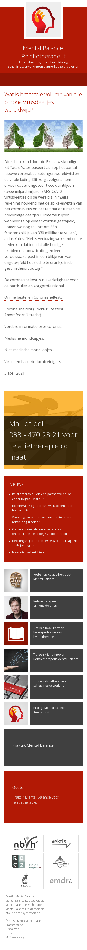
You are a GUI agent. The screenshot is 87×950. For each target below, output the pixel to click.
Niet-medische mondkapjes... (29, 349)
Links (9, 933)
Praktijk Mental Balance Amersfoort (34, 713)
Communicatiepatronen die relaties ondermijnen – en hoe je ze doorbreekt (39, 531)
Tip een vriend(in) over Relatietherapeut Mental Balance (41, 660)
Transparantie (14, 925)
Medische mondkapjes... (24, 338)
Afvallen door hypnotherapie (23, 913)
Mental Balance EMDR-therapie (25, 909)
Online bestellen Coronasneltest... (33, 297)
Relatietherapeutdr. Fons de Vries (30, 607)
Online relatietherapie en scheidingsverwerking (36, 687)
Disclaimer (12, 929)
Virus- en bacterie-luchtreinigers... (33, 361)
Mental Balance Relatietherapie (25, 901)
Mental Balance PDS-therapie (24, 905)
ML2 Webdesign (16, 937)
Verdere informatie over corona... (33, 326)
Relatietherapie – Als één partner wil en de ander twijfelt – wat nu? (41, 496)
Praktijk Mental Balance (20, 896)
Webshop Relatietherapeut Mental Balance (37, 580)
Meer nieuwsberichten (28, 552)
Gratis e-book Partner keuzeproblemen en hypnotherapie (34, 633)
